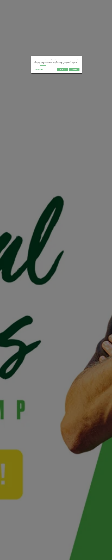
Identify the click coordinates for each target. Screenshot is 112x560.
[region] (56, 65)
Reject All (62, 69)
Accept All (74, 69)
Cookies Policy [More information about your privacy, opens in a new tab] (43, 65)
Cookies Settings (39, 69)
